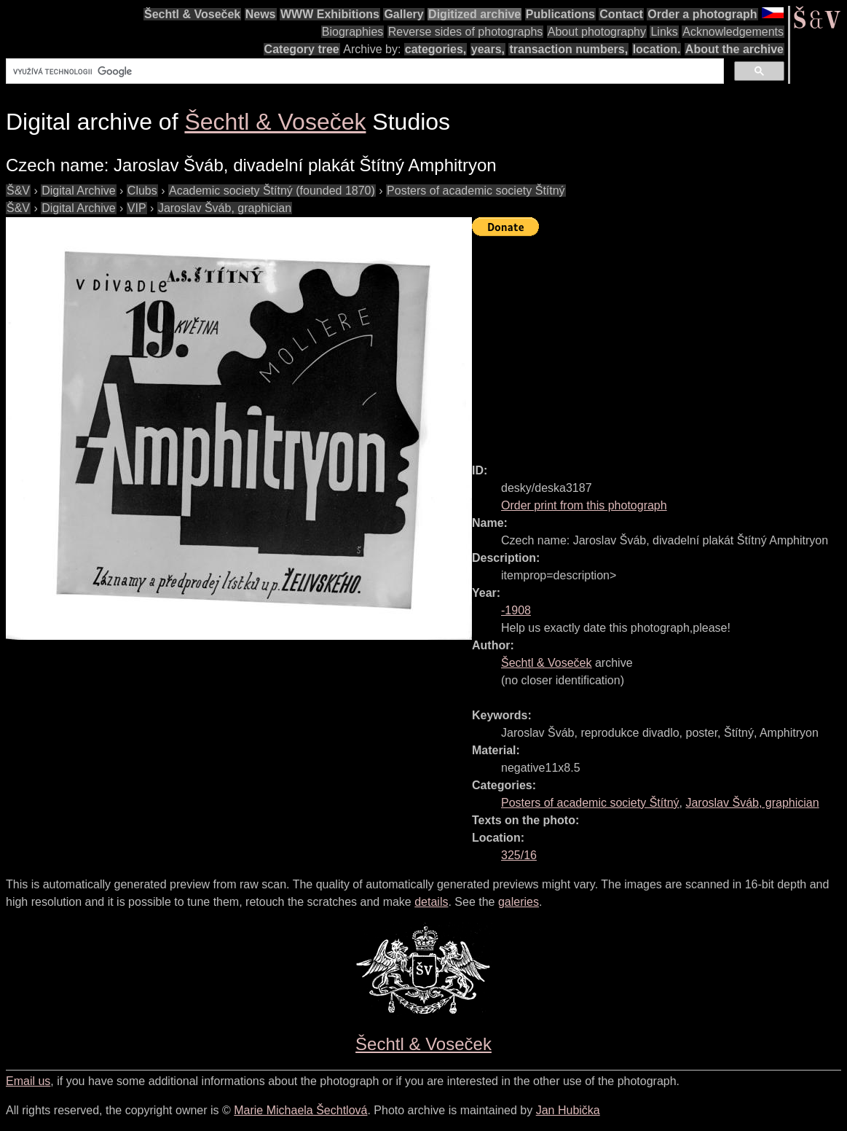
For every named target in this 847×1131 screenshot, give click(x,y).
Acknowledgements (733, 32)
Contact (621, 14)
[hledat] (363, 71)
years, (488, 49)
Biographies (353, 32)
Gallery (403, 14)
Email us (28, 1081)
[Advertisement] (659, 343)
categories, (435, 49)
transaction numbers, (568, 49)
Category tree (301, 49)
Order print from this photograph (584, 505)
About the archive (734, 49)
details (431, 902)
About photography (597, 32)
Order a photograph (702, 14)
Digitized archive (474, 14)
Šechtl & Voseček (192, 14)
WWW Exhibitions (329, 14)
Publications (560, 14)
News (260, 14)
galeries (518, 902)
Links (663, 32)
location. (657, 49)
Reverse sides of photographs (465, 32)
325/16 (519, 855)
